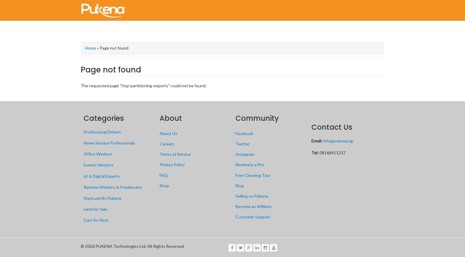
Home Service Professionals (109, 142)
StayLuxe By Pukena (102, 198)
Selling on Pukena (251, 196)
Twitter (242, 143)
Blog (239, 185)
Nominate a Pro (249, 164)
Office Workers (98, 153)
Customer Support (252, 216)
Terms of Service (175, 154)
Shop (164, 185)
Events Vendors (98, 164)
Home (90, 47)
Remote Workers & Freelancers (113, 187)
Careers (167, 143)
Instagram (244, 154)
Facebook (244, 133)
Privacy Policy (172, 164)
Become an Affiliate (253, 206)
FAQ (164, 175)
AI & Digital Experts (102, 176)
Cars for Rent (96, 220)
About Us (168, 133)
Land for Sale (95, 209)
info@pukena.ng (338, 140)
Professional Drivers (102, 131)
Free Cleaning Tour (253, 175)
